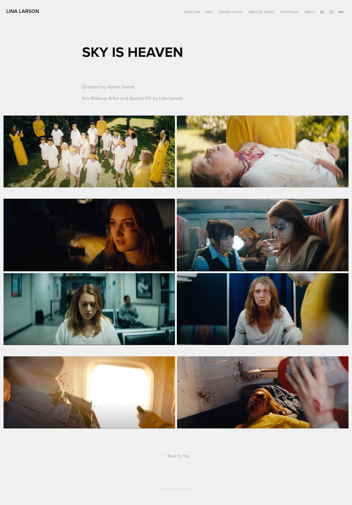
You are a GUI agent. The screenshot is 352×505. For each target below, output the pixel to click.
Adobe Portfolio (184, 488)
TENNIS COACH (231, 12)
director (192, 12)
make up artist (262, 12)
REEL (209, 12)
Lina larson (22, 11)
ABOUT (309, 12)
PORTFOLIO (289, 12)
